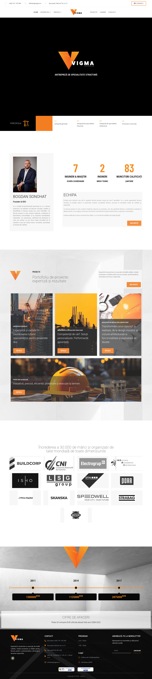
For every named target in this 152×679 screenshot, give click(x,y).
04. (123, 122)
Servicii (57, 12)
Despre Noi (45, 12)
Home (36, 12)
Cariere (103, 12)
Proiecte (93, 12)
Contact (112, 12)
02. (78, 122)
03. (101, 122)
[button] (9, 589)
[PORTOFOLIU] (26, 124)
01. (55, 122)
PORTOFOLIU (15, 124)
